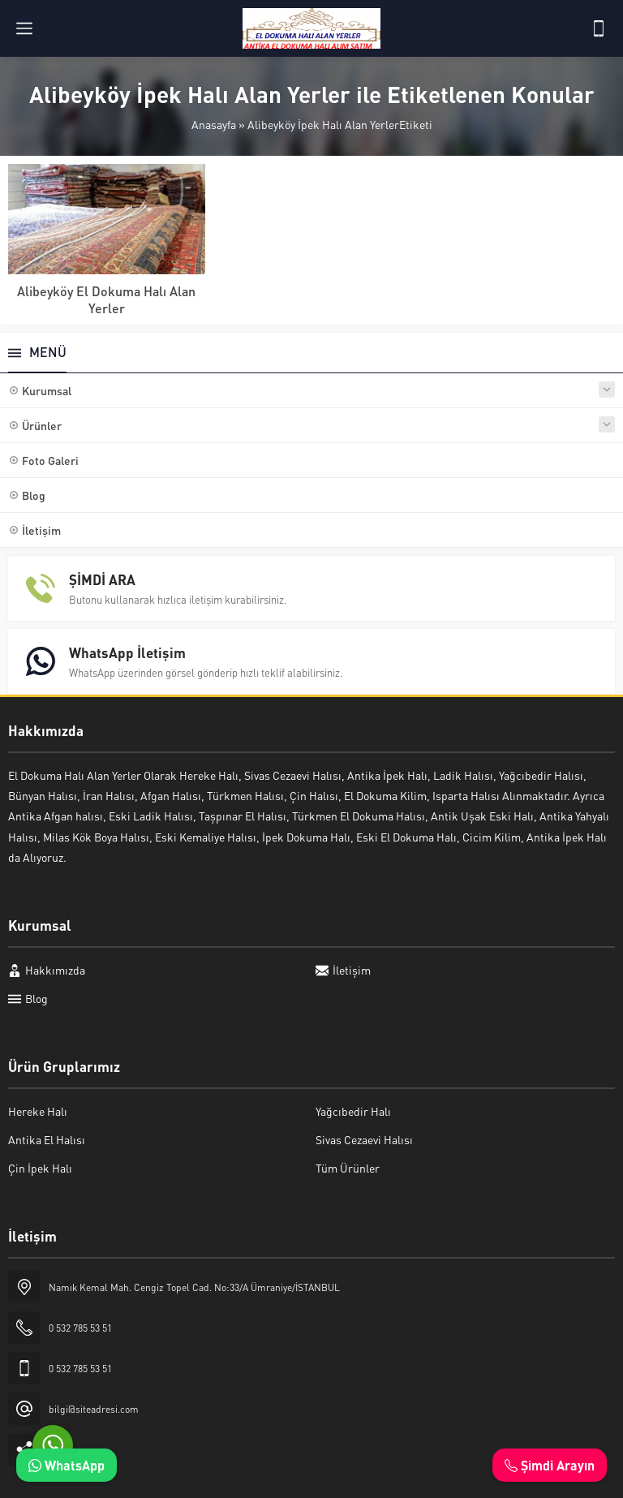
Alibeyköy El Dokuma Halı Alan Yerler (106, 299)
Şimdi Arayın (550, 1465)
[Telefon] (598, 28)
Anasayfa (213, 124)
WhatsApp (66, 1465)
